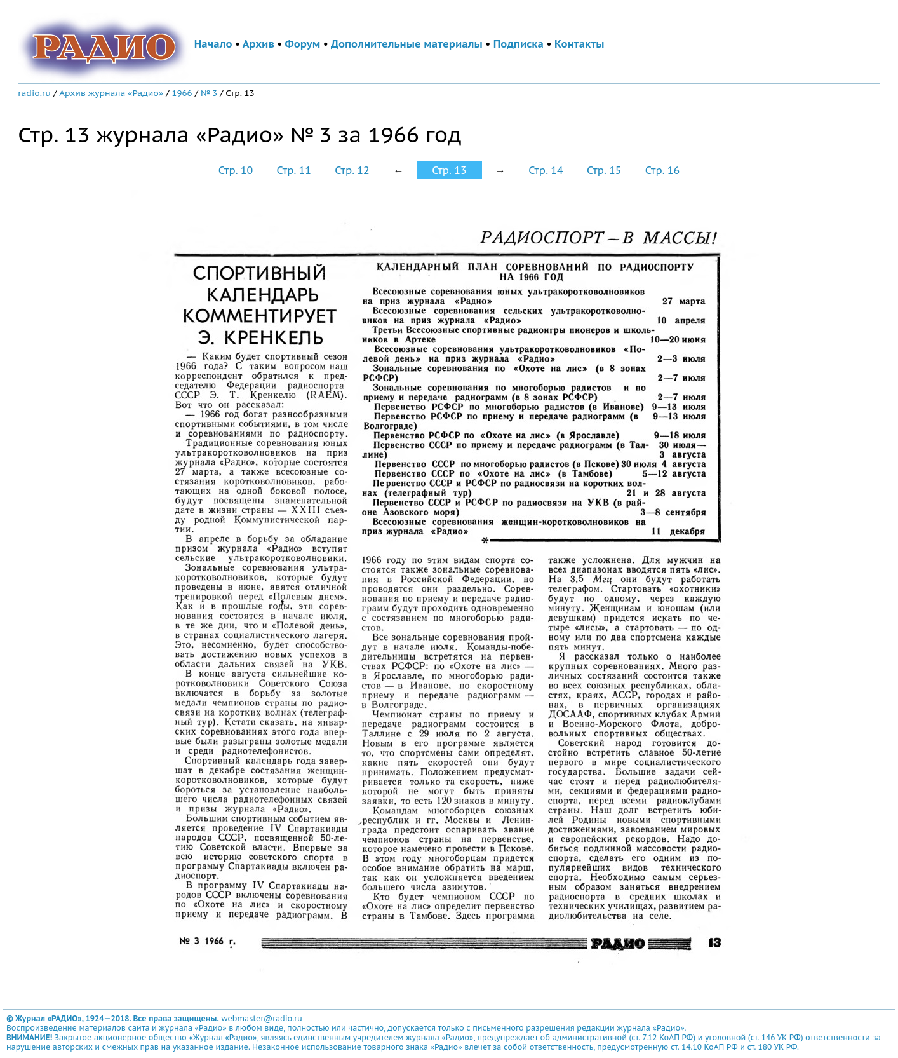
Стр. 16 (662, 170)
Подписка (518, 44)
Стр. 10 (235, 170)
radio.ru (34, 92)
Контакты (579, 44)
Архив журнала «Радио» (111, 92)
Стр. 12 (352, 170)
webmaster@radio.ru (261, 1018)
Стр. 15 (604, 170)
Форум (303, 44)
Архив (258, 44)
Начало (213, 44)
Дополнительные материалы (407, 44)
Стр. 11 (294, 170)
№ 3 (209, 92)
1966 (181, 92)
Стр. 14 (545, 170)
